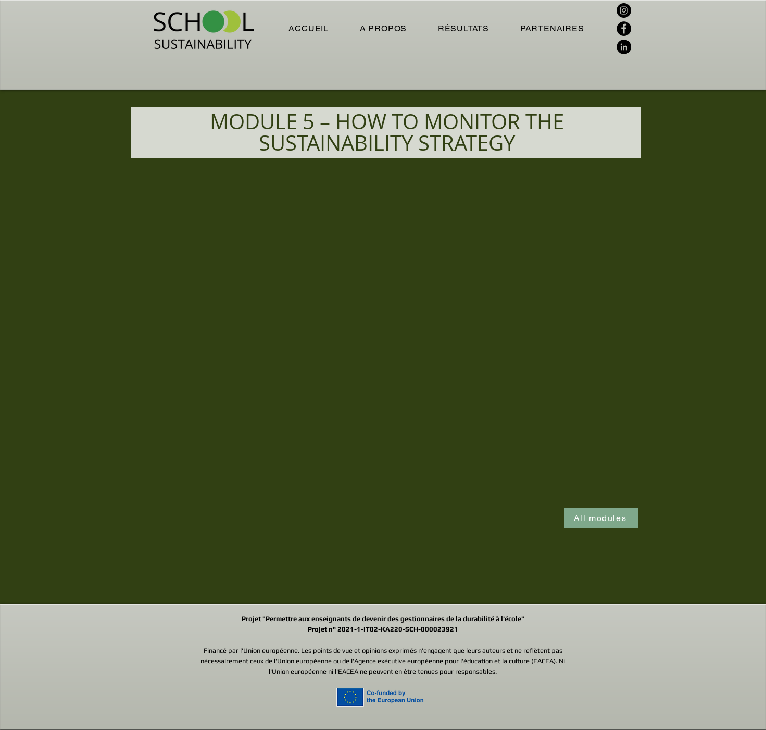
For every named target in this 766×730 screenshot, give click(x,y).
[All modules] (601, 518)
